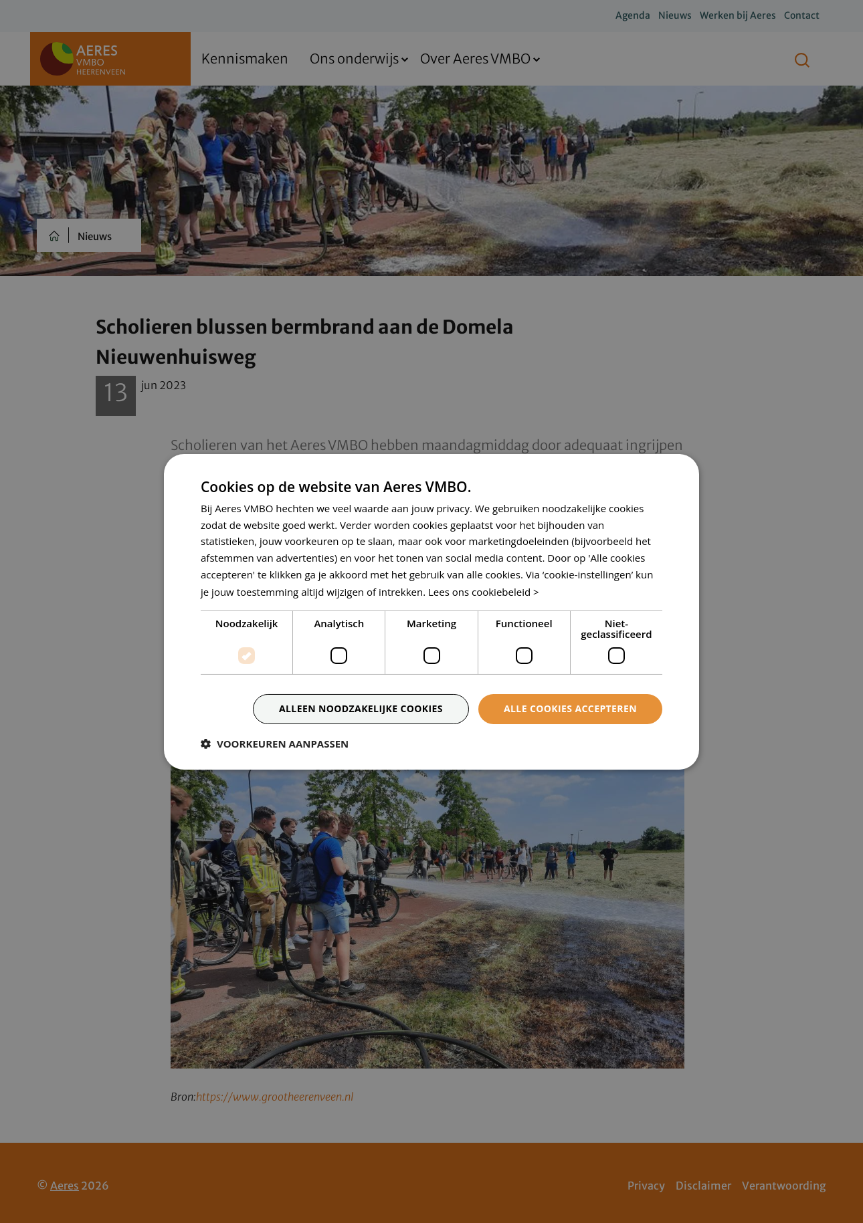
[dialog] (431, 611)
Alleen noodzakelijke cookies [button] (361, 708)
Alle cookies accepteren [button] (570, 708)
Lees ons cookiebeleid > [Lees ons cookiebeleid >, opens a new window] (483, 591)
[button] (275, 744)
